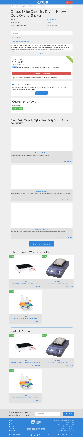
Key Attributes (16, 37)
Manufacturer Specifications (20, 41)
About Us (12, 428)
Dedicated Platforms (41, 229)
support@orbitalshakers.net (40, 435)
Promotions (12, 427)
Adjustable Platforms (41, 153)
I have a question (42, 93)
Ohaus (49, 22)
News (11, 425)
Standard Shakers (52, 19)
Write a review (17, 108)
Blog (10, 423)
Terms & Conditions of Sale (66, 435)
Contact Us (12, 430)
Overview (15, 33)
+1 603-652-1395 (61, 87)
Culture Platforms (41, 191)
